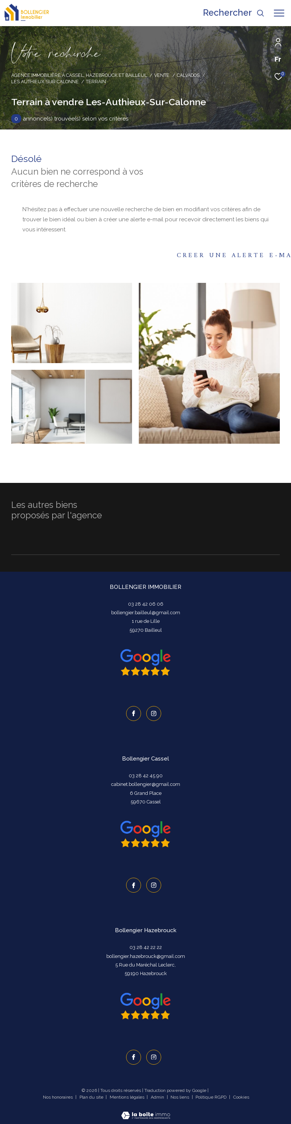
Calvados (188, 75)
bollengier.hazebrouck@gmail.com (145, 955)
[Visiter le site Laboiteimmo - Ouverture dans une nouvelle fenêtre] (146, 1108)
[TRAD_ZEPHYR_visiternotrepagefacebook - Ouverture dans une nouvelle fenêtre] (132, 712)
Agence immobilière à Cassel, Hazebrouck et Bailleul (79, 75)
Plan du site (91, 1095)
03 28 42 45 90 (146, 775)
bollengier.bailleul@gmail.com (145, 612)
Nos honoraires (58, 1095)
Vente (161, 75)
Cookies (241, 1095)
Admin (158, 1095)
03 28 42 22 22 (145, 946)
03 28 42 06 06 (145, 604)
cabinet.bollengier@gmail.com (145, 783)
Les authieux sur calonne (45, 81)
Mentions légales (128, 1095)
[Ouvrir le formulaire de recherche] (234, 13)
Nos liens (180, 1095)
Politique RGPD (210, 1095)
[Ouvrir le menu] (279, 13)
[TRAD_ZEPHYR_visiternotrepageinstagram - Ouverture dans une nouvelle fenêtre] (153, 712)
